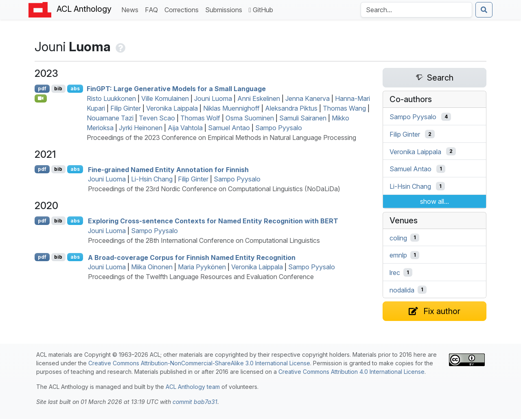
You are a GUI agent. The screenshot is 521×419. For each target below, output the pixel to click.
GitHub (261, 10)
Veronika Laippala (172, 108)
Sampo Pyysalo (278, 128)
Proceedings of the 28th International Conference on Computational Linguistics (204, 240)
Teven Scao (157, 118)
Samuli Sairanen (302, 118)
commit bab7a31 (195, 401)
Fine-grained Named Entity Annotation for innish (168, 169)
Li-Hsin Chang (152, 179)
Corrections (183, 9)
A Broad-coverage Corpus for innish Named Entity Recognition (192, 257)
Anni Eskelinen (258, 98)
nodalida (402, 290)
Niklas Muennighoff (231, 108)
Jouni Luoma (213, 98)
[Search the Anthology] (416, 9)
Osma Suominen (249, 118)
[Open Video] (41, 98)
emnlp (398, 255)
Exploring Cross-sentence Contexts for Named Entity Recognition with (213, 221)
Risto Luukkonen (111, 98)
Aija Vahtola (185, 128)
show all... (434, 201)
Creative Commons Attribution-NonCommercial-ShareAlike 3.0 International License (199, 363)
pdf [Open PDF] (42, 88)
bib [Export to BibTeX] (58, 88)
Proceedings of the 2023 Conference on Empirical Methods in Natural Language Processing (221, 137)
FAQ (153, 9)
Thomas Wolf (200, 118)
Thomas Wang (344, 108)
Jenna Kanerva (307, 98)
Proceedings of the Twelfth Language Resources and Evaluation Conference (201, 277)
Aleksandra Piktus (291, 108)
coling (398, 238)
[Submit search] (484, 9)
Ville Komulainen (165, 98)
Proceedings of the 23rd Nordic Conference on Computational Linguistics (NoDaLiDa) (214, 189)
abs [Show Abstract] (75, 88)
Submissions (225, 9)
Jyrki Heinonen (140, 128)
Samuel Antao (229, 128)
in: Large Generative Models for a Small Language (176, 89)
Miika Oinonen (152, 267)
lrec (395, 272)
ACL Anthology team (193, 386)
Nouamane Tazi (110, 118)
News (131, 9)
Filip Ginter (125, 108)
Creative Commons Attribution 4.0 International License (351, 371)
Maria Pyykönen (202, 267)
